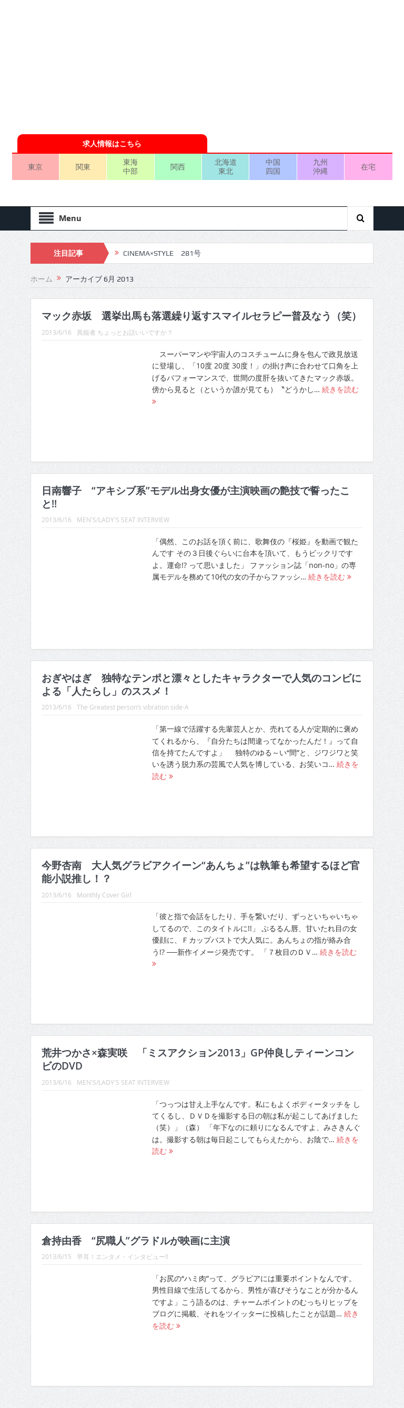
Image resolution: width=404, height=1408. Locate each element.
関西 (177, 167)
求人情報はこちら (112, 143)
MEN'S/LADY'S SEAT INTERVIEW (123, 519)
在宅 (368, 167)
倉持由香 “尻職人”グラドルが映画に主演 (136, 1240)
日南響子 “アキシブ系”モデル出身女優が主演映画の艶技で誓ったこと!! (196, 497)
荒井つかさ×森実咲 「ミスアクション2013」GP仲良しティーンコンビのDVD (198, 1059)
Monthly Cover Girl (104, 895)
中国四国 (273, 166)
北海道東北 (226, 166)
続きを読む (329, 577)
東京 (35, 167)
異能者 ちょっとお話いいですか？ (125, 332)
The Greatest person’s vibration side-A (133, 707)
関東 (83, 167)
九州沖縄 (320, 166)
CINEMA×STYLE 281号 (162, 253)
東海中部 (130, 166)
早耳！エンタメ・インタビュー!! (122, 1256)
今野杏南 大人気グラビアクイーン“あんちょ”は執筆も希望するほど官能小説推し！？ (201, 871)
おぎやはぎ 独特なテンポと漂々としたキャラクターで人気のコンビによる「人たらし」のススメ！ (201, 684)
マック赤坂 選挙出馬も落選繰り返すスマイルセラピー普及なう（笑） (201, 316)
